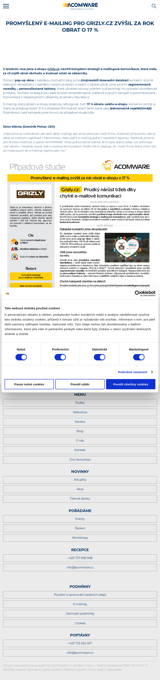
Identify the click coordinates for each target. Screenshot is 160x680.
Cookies (80, 623)
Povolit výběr (80, 384)
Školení (80, 528)
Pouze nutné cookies (29, 384)
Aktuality (80, 479)
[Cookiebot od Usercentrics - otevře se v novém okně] (137, 294)
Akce (80, 489)
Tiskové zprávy (80, 498)
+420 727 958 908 (80, 558)
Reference (80, 412)
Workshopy (80, 538)
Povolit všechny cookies (130, 384)
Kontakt (80, 450)
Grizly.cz (53, 69)
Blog (80, 431)
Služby (80, 402)
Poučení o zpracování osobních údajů (80, 595)
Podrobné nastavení (132, 372)
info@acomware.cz (80, 567)
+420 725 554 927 (80, 643)
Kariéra (80, 421)
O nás (80, 440)
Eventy (80, 519)
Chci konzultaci (80, 459)
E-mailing (80, 604)
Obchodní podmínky (80, 613)
